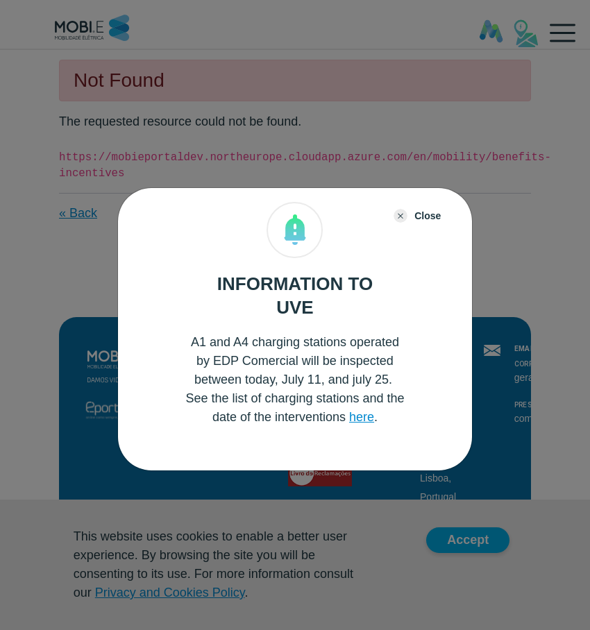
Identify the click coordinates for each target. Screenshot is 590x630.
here (361, 417)
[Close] (417, 216)
